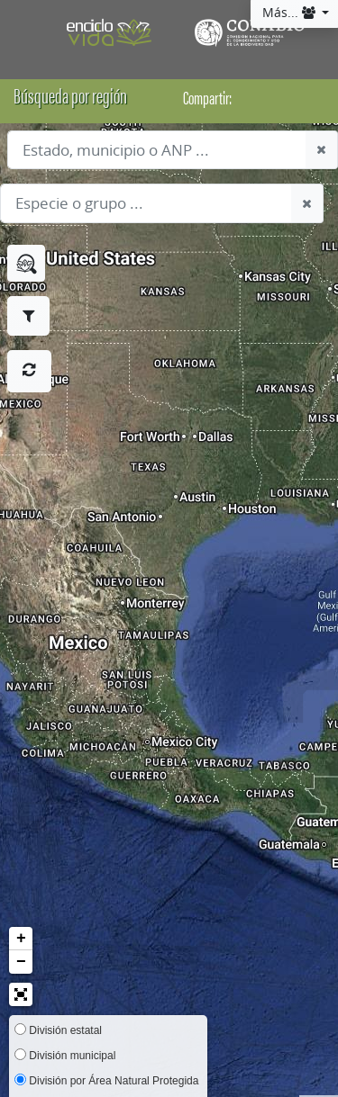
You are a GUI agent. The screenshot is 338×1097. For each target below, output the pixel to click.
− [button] (21, 962)
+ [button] (21, 938)
